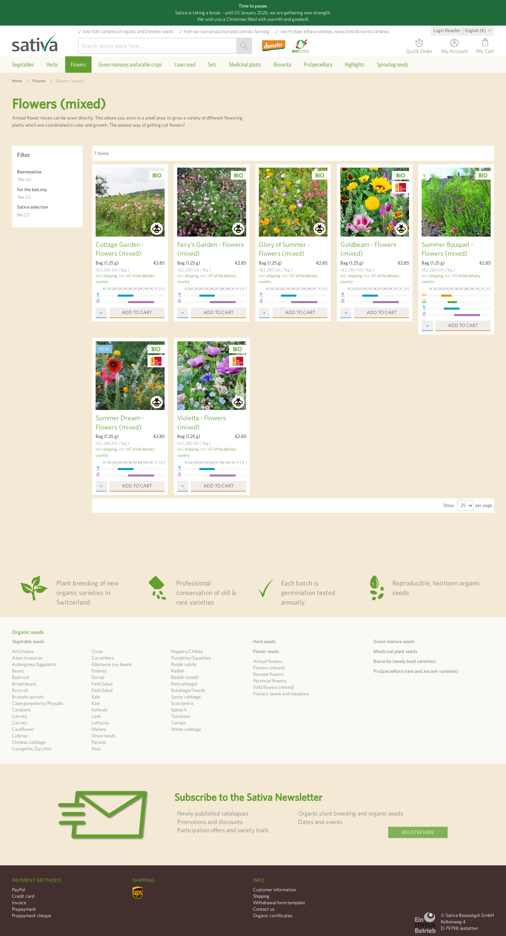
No (23, 214)
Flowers (39, 80)
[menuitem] (22, 64)
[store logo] (45, 41)
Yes (24, 179)
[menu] (253, 64)
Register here (418, 832)
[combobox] (165, 46)
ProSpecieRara (301, 31)
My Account (454, 50)
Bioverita (363, 31)
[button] (479, 30)
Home (17, 80)
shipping (110, 275)
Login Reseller (447, 30)
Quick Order (419, 50)
